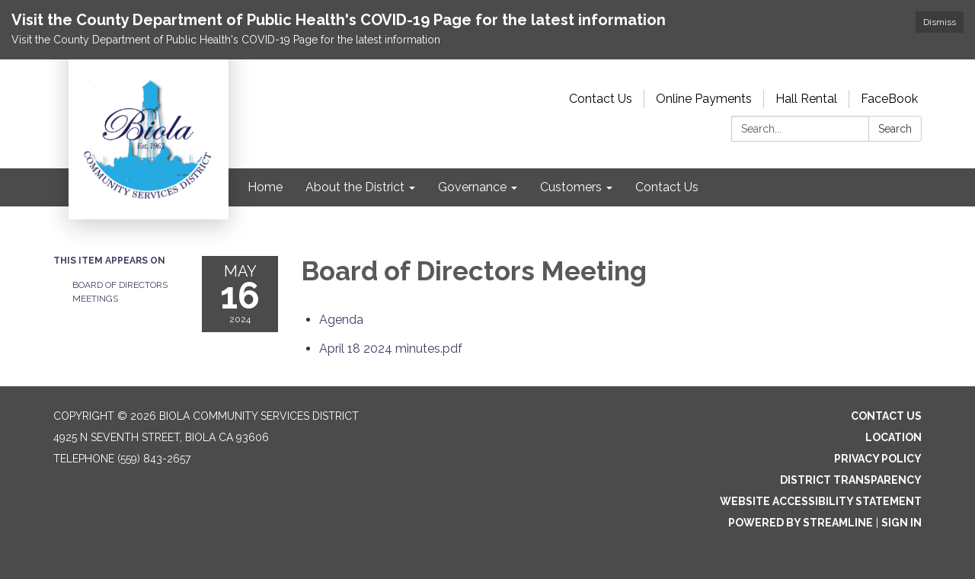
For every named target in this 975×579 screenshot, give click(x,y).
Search (895, 129)
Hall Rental (806, 98)
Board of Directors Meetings (120, 292)
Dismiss (939, 22)
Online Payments (704, 98)
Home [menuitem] (265, 187)
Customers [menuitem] (571, 187)
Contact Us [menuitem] (666, 187)
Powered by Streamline (800, 523)
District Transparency (851, 480)
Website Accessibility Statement (821, 501)
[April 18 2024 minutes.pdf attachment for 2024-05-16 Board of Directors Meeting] (390, 348)
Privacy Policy (878, 459)
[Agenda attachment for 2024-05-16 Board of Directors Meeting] (341, 319)
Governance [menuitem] (472, 187)
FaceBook (889, 98)
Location (893, 437)
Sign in (901, 523)
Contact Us (600, 98)
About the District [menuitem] (354, 187)
